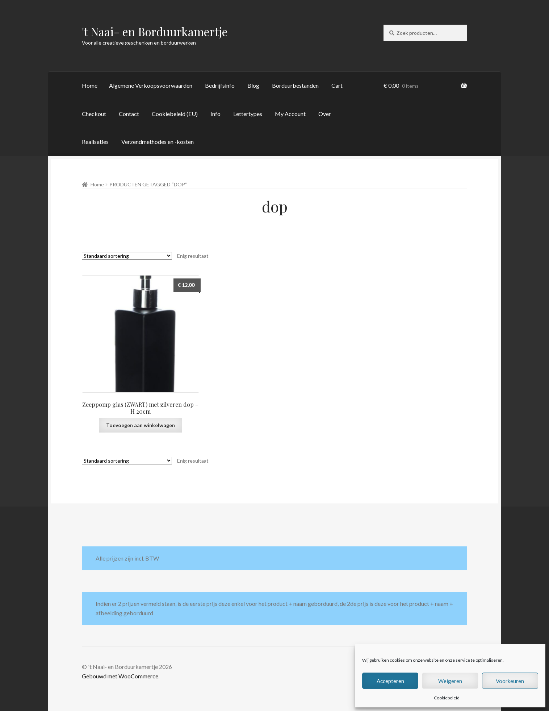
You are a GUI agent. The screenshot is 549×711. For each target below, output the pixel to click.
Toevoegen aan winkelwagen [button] (140, 425)
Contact (129, 113)
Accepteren (390, 681)
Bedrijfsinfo (220, 85)
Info (215, 113)
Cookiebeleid (447, 697)
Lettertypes (247, 113)
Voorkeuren (510, 681)
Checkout (94, 113)
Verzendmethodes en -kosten (157, 141)
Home (89, 85)
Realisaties (95, 141)
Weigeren (450, 681)
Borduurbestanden (295, 85)
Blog (253, 85)
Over (324, 113)
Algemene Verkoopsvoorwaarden (150, 85)
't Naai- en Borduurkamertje (155, 31)
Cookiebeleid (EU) (175, 113)
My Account (290, 113)
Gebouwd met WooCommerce (120, 676)
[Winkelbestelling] (127, 256)
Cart (337, 85)
